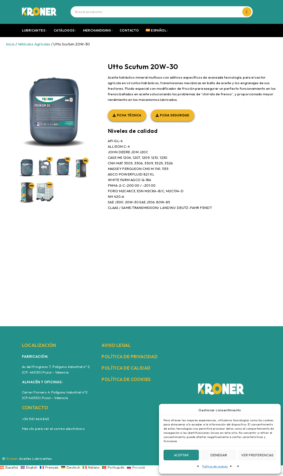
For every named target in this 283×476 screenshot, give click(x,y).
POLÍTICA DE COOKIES (127, 379)
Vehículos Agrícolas (34, 44)
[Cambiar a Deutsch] (72, 467)
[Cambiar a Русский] (136, 467)
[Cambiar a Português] (114, 467)
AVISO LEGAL (117, 345)
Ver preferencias (257, 455)
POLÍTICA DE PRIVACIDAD (130, 356)
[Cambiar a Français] (50, 467)
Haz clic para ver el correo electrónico (53, 428)
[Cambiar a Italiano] (92, 467)
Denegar (218, 455)
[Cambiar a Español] (10, 467)
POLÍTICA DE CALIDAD (127, 368)
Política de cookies (215, 466)
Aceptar (181, 455)
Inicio (10, 44)
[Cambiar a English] (30, 467)
